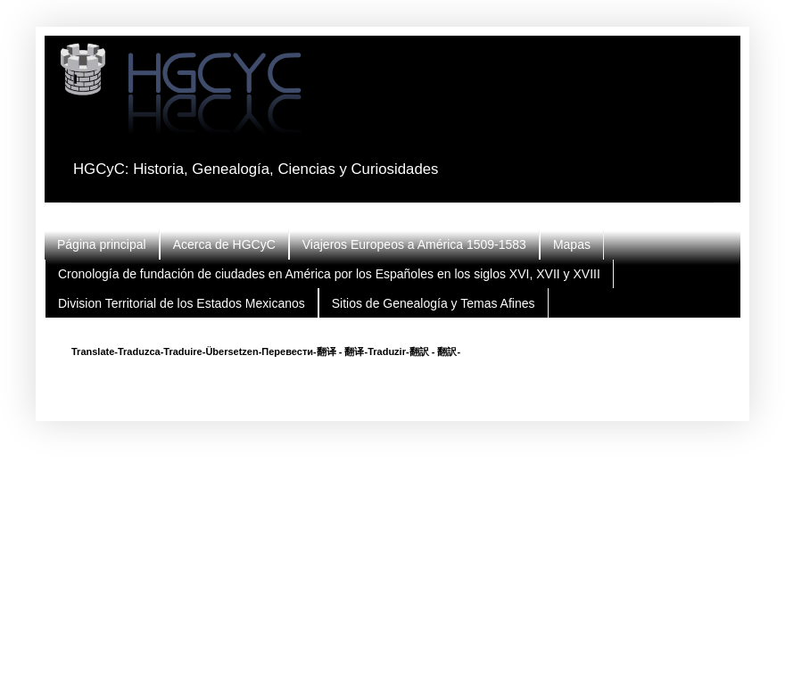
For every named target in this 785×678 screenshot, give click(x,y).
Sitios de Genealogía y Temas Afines (433, 303)
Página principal (101, 244)
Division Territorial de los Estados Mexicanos (181, 303)
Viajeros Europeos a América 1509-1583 (414, 244)
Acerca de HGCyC (224, 244)
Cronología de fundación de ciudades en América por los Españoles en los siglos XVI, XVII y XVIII (329, 274)
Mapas (572, 244)
